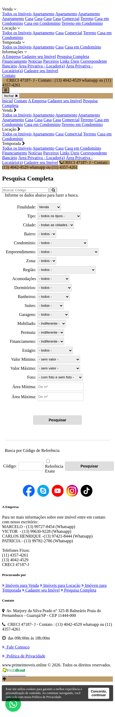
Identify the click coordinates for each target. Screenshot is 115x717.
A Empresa (11, 56)
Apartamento (44, 14)
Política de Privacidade (46, 697)
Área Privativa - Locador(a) (41, 66)
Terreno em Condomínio (82, 23)
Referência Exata (54, 468)
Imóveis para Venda (20, 585)
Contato (8, 75)
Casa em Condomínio (42, 23)
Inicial (7, 101)
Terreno (86, 18)
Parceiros (51, 61)
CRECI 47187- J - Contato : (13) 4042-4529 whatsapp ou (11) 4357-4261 (56, 164)
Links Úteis (69, 61)
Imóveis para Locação (60, 585)
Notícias (35, 61)
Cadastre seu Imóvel (39, 56)
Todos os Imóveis (17, 14)
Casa (29, 18)
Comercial (71, 18)
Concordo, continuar (99, 693)
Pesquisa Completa (73, 56)
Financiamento (14, 61)
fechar (11, 96)
